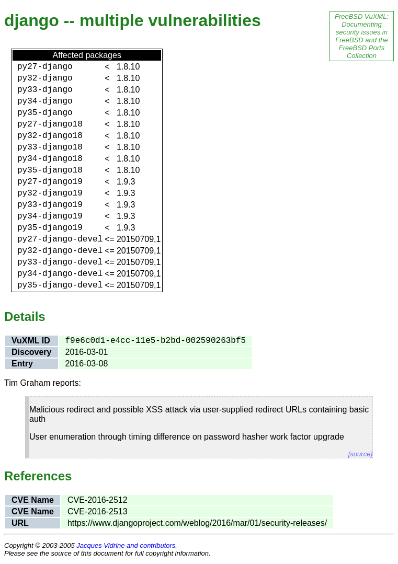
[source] (360, 454)
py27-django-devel (60, 239)
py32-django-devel (60, 251)
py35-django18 (50, 170)
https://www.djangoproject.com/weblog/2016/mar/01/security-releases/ (197, 523)
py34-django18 (50, 159)
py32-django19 (50, 193)
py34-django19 (50, 216)
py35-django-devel (60, 285)
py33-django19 (50, 205)
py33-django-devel (60, 262)
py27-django (45, 67)
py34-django (45, 101)
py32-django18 (50, 136)
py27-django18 (50, 124)
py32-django (45, 78)
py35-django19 (50, 228)
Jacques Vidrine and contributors (125, 545)
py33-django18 (50, 147)
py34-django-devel (60, 274)
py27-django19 (50, 182)
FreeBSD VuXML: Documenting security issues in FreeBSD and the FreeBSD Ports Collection (362, 36)
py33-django (45, 90)
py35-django (45, 113)
